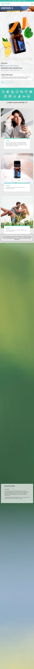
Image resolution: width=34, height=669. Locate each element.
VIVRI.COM (24, 0)
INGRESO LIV (14, 0)
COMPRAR (19, 0)
